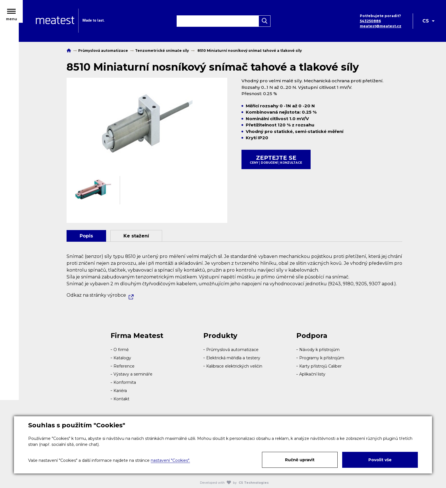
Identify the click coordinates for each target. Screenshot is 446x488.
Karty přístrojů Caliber (320, 366)
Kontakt (121, 398)
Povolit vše (380, 459)
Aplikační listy (312, 374)
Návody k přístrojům (319, 349)
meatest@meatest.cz (380, 27)
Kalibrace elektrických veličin (234, 366)
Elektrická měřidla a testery (233, 357)
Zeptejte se (276, 159)
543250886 (369, 22)
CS (425, 22)
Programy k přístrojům (321, 357)
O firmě (121, 349)
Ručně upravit (300, 459)
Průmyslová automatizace (232, 349)
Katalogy (122, 357)
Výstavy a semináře (132, 374)
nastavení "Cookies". (170, 460)
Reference (124, 366)
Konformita (124, 382)
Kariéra (120, 390)
